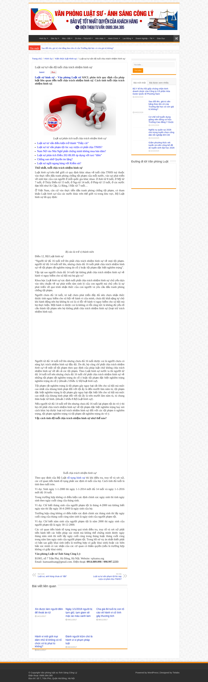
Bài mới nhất (140, 82)
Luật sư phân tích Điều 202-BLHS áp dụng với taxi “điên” (69, 155)
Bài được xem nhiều (159, 82)
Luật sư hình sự (45, 77)
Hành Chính (113, 38)
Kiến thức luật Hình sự (66, 58)
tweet (41, 72)
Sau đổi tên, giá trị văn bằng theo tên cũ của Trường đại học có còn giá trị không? (78, 48)
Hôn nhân (99, 38)
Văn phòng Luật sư (69, 77)
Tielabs (176, 672)
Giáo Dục (161, 38)
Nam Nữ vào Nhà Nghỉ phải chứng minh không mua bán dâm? (71, 151)
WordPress (152, 672)
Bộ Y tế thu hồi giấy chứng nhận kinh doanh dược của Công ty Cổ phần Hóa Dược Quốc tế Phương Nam (151, 91)
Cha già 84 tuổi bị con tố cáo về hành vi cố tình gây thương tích (110, 612)
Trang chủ (37, 58)
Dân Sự (54, 38)
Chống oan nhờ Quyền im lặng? (55, 159)
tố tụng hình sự (76, 477)
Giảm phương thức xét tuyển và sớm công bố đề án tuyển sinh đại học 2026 (161, 145)
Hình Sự (42, 38)
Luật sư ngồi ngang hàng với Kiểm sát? (59, 163)
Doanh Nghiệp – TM (144, 38)
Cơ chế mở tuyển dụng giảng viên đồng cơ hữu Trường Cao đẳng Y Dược (161, 119)
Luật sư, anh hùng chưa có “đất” (52, 575)
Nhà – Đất (66, 38)
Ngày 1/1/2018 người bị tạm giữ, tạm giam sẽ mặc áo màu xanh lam (79, 612)
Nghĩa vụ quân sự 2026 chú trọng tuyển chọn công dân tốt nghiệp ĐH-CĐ (161, 132)
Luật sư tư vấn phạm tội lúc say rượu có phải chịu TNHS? (69, 147)
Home (34, 38)
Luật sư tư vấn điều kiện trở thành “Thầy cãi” (63, 143)
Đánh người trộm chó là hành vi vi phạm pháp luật (79, 640)
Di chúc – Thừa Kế (83, 38)
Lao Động (127, 38)
